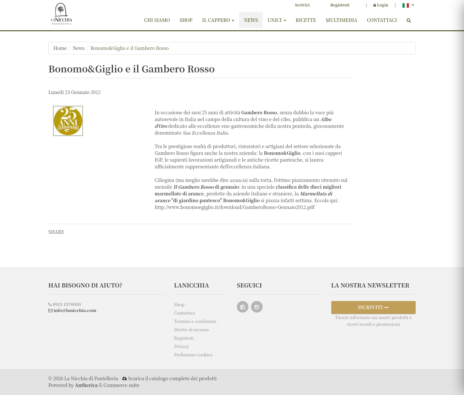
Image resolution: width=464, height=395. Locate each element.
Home (60, 48)
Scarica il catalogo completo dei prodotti (172, 378)
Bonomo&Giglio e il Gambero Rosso (130, 48)
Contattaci (382, 20)
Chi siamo (157, 20)
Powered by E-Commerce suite (93, 385)
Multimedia (341, 20)
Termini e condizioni (195, 321)
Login (380, 4)
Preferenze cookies (193, 355)
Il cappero (218, 20)
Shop (185, 20)
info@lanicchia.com (72, 310)
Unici (276, 20)
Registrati (339, 4)
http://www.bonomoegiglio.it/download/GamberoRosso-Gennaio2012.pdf (235, 207)
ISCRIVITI (373, 307)
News (251, 20)
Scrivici (302, 4)
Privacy (181, 346)
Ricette (306, 20)
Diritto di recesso (191, 329)
